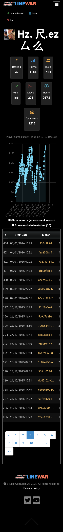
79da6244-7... (46, 325)
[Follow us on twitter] (27, 500)
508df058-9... (46, 371)
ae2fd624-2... (46, 280)
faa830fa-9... (46, 252)
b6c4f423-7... (46, 298)
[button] (46, 243)
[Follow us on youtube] (36, 500)
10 (31, 443)
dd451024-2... (46, 380)
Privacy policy (31, 488)
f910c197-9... (46, 243)
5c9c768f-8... (46, 316)
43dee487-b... (46, 289)
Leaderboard (15, 13)
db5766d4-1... (46, 408)
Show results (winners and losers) (33, 220)
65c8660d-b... (46, 389)
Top (10, 20)
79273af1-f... (46, 261)
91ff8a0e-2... (46, 307)
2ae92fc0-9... (46, 417)
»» (9, 451)
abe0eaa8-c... (46, 334)
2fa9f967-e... (46, 344)
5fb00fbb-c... (46, 270)
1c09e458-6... (46, 362)
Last (33, 13)
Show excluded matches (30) (33, 225)
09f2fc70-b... (46, 398)
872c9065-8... (46, 353)
